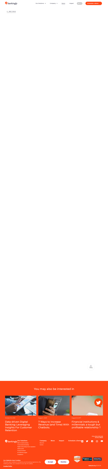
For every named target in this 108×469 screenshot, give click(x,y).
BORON (95, 465)
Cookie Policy (7, 466)
